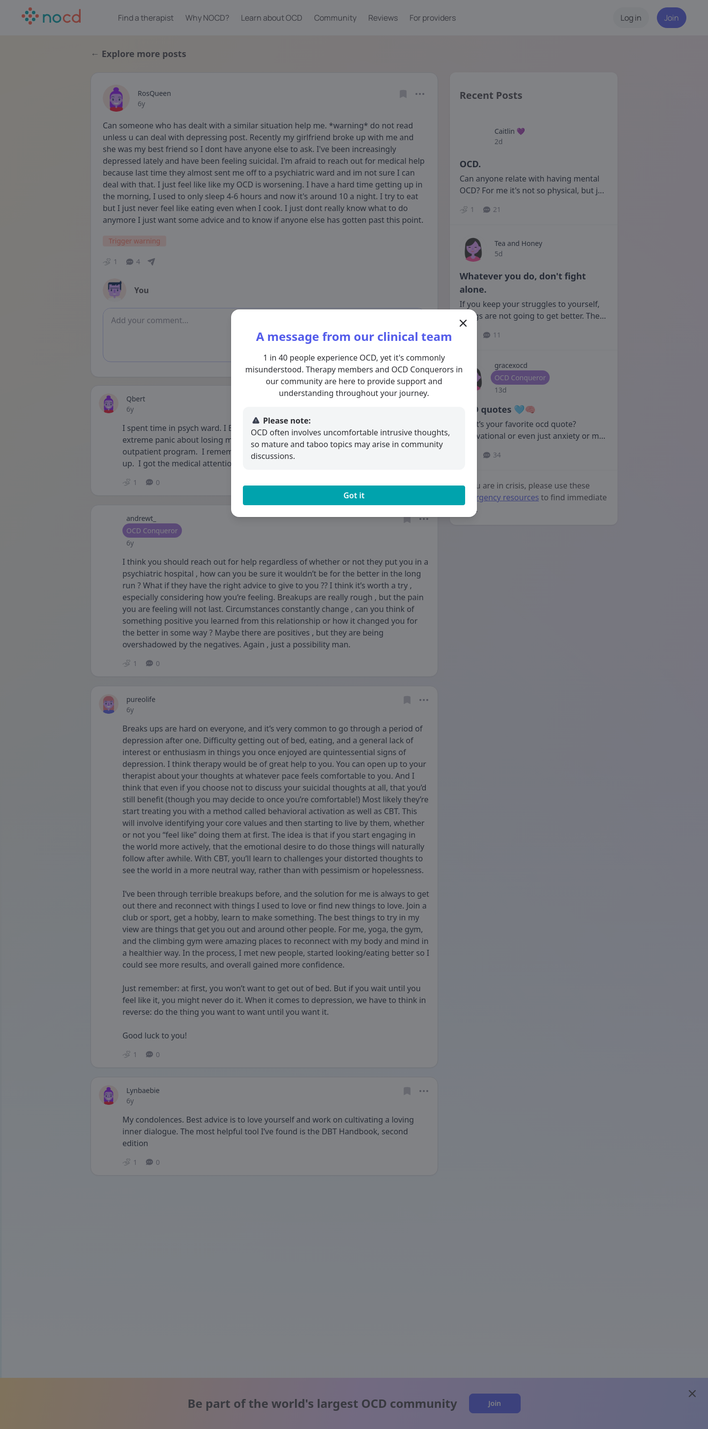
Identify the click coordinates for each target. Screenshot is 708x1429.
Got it (353, 495)
